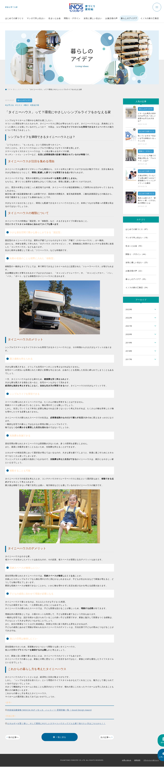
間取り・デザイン (72, 18)
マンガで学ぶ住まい (36, 18)
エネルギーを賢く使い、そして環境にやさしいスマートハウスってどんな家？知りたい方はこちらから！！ (56, 723)
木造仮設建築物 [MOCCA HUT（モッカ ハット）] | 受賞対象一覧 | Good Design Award (49, 710)
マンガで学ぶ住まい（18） (137, 237)
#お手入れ (9, 105)
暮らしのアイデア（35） (136, 279)
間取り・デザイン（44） (136, 254)
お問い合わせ (126, 760)
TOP (9, 89)
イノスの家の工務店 (149, 18)
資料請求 (137, 760)
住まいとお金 (54, 18)
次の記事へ (106, 737)
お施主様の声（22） (134, 271)
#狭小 (26, 105)
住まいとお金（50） (134, 246)
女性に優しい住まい (93, 18)
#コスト (18, 105)
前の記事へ (13, 737)
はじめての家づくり (14, 18)
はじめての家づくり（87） (137, 229)
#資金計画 (34, 105)
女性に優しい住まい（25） (137, 262)
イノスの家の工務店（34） (137, 287)
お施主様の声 (111, 18)
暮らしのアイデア (129, 18)
